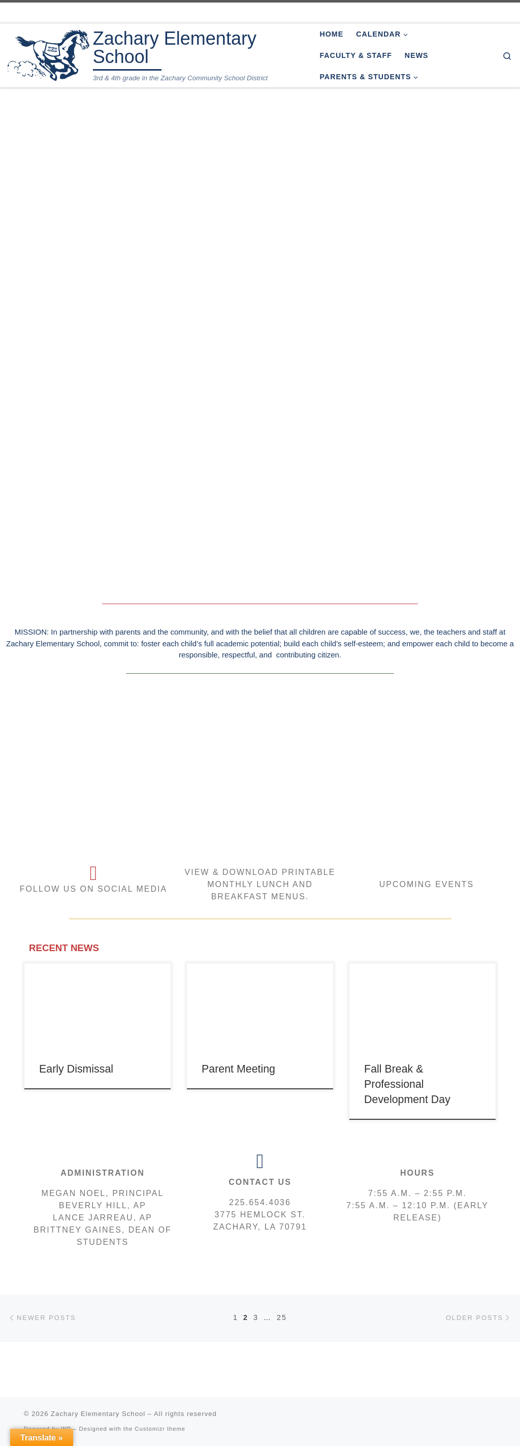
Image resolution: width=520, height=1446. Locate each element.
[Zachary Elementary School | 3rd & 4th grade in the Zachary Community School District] (48, 54)
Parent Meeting (238, 1069)
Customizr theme (160, 1429)
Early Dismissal (76, 1069)
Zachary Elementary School (98, 1414)
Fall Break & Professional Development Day (407, 1084)
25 (282, 1317)
